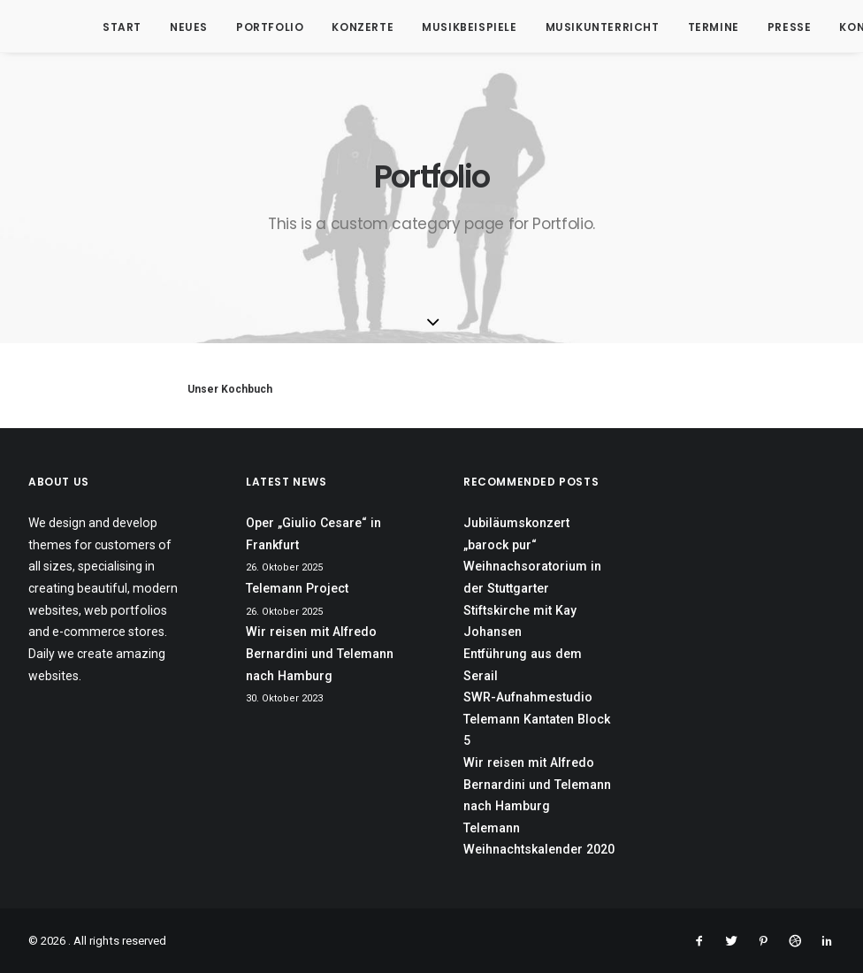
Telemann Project (297, 588)
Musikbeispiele (439, 26)
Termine (683, 26)
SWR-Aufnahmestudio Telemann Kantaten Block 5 (536, 718)
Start (92, 26)
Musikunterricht (573, 26)
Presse (759, 26)
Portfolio (239, 26)
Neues (159, 26)
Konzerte (332, 26)
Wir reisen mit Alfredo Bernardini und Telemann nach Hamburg (319, 653)
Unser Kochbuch (229, 389)
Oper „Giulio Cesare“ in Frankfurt (313, 534)
